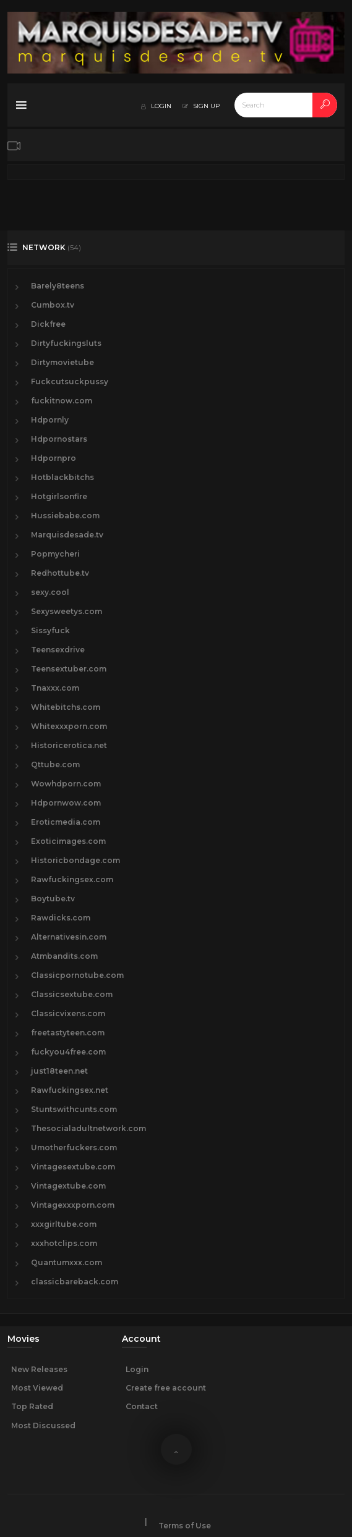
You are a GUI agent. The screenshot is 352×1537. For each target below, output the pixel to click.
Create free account (166, 1387)
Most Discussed (43, 1425)
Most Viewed (37, 1387)
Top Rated (32, 1406)
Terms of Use (184, 1525)
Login (137, 1369)
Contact (142, 1406)
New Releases (39, 1369)
